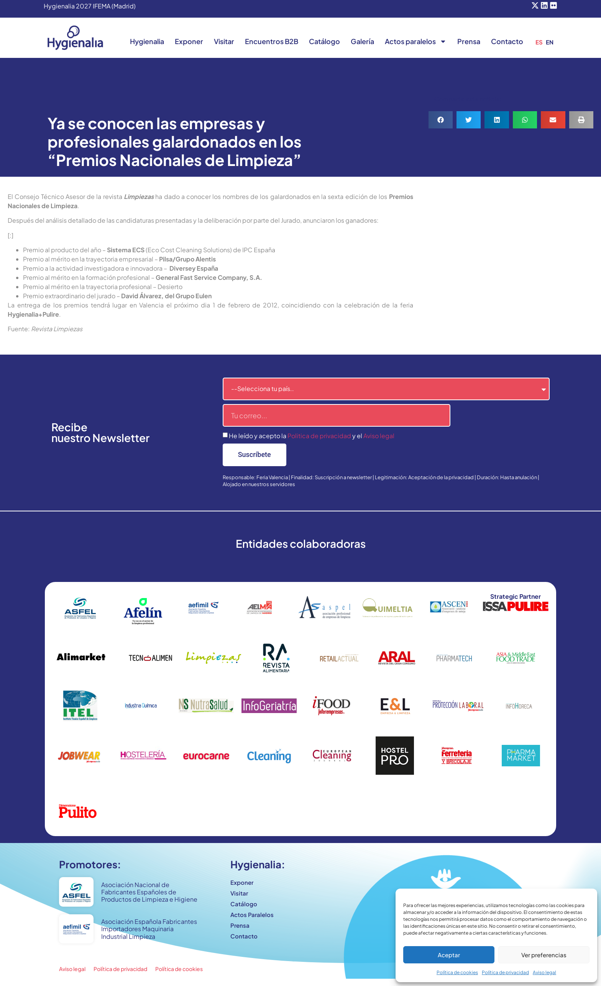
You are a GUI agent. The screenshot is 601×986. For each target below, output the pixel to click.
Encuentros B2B (271, 41)
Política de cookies (457, 972)
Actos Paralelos (252, 914)
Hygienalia (147, 41)
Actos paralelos (416, 41)
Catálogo (324, 41)
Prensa (468, 41)
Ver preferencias (544, 954)
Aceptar (449, 954)
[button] (441, 119)
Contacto (507, 41)
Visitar (224, 41)
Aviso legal (544, 972)
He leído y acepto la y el (311, 436)
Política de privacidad (505, 972)
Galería (362, 41)
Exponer (189, 41)
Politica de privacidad (319, 436)
